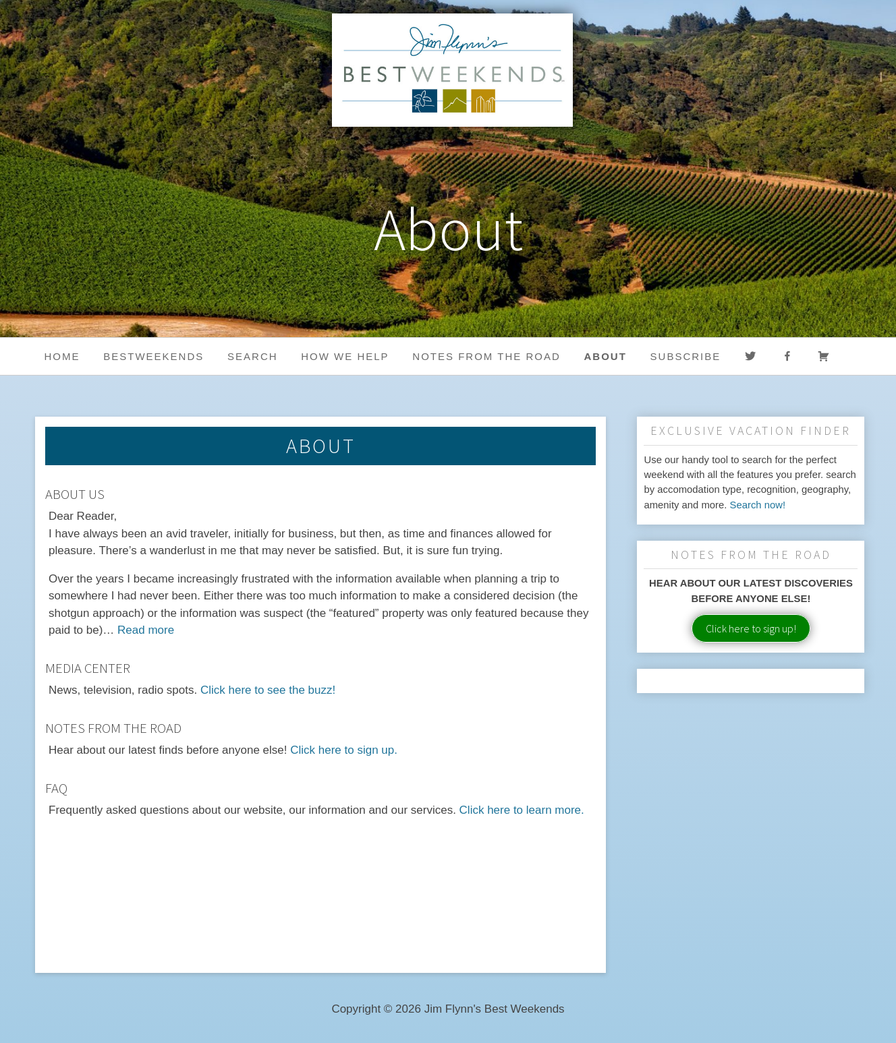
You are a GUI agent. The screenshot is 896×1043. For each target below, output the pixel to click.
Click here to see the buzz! (267, 690)
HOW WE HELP (345, 356)
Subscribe (685, 356)
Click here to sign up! (751, 628)
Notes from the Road (486, 356)
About (605, 356)
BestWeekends (153, 356)
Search (252, 356)
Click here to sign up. (342, 750)
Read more (145, 630)
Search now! (758, 505)
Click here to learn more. (521, 810)
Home (62, 356)
